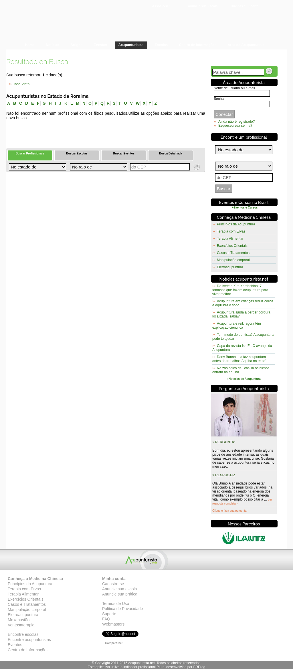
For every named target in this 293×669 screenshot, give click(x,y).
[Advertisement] (73, 131)
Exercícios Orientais (232, 246)
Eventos (15, 644)
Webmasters (113, 624)
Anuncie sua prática (119, 594)
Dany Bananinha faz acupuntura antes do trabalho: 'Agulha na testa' (239, 359)
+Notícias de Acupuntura (244, 378)
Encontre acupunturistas (29, 639)
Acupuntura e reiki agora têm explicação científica (236, 325)
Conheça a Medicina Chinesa (244, 217)
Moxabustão (18, 620)
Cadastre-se (113, 583)
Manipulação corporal (233, 260)
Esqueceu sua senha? (235, 126)
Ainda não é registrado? (236, 122)
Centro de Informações (28, 650)
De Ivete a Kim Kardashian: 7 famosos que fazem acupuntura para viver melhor (240, 290)
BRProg (199, 667)
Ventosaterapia (21, 625)
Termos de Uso (115, 603)
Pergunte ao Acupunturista (244, 388)
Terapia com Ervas (231, 231)
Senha (219, 99)
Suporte (109, 614)
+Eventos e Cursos (245, 207)
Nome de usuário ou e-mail (234, 88)
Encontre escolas (23, 634)
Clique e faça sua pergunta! (229, 510)
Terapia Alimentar (230, 239)
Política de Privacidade (122, 608)
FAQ (106, 619)
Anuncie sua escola (119, 589)
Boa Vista (21, 84)
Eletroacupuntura (230, 267)
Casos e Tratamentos (233, 253)
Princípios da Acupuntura (236, 224)
